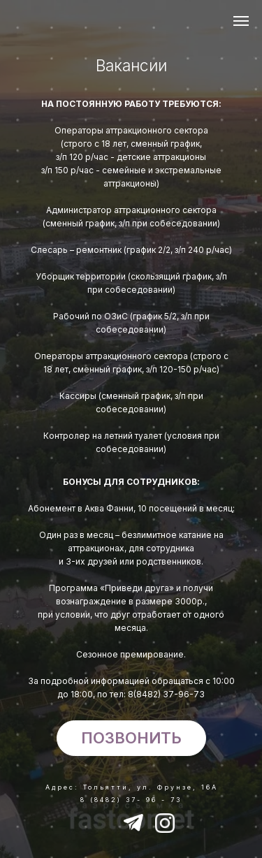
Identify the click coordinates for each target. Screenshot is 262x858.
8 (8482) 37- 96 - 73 (131, 800)
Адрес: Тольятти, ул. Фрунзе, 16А (131, 787)
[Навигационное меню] (241, 21)
